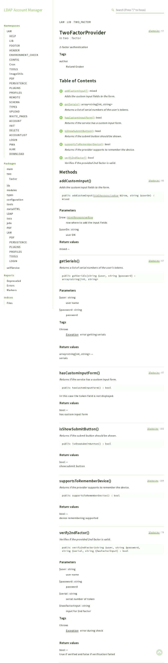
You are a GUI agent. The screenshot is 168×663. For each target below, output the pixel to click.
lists (9, 218)
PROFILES (15, 92)
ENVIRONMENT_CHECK (23, 55)
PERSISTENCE (18, 83)
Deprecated (14, 281)
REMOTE (14, 97)
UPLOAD (14, 111)
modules (12, 190)
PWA (12, 144)
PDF (11, 78)
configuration (15, 199)
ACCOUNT (15, 121)
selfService (13, 267)
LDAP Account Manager (23, 9)
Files (10, 303)
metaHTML (13, 209)
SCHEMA (14, 102)
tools (10, 204)
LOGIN (13, 139)
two (9, 173)
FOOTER (14, 45)
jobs (9, 223)
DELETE (14, 130)
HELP (12, 36)
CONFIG (14, 59)
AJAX (12, 149)
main (10, 169)
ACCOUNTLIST (18, 135)
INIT (12, 125)
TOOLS (13, 69)
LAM (9, 31)
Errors (11, 285)
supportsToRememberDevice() (84, 144)
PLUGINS (15, 88)
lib (8, 185)
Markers (12, 290)
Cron (12, 64)
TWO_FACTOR (82, 22)
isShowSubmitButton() (79, 131)
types (10, 194)
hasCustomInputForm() (79, 117)
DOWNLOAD (16, 154)
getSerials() (72, 104)
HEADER (14, 50)
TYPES (13, 106)
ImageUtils (16, 73)
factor (13, 178)
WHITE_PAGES (18, 116)
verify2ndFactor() (75, 157)
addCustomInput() (76, 90)
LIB (11, 40)
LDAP (10, 213)
